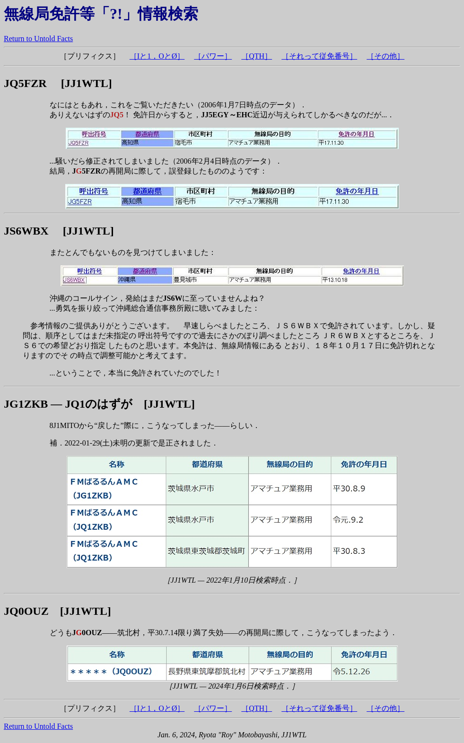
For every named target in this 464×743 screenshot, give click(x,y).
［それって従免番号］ (319, 56)
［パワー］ (213, 56)
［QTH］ (256, 56)
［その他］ (385, 56)
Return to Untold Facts (38, 39)
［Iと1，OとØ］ (157, 56)
